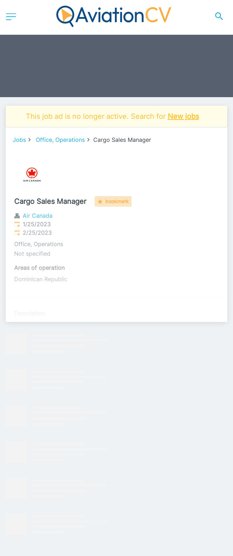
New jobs (183, 116)
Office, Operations (60, 139)
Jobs (19, 139)
